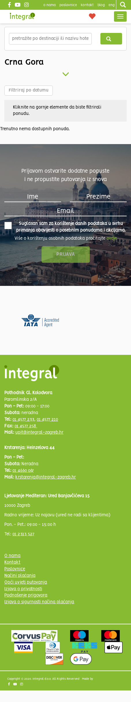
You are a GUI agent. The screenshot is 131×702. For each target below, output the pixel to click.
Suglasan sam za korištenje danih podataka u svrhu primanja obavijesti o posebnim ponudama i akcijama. (65, 227)
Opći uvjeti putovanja (25, 582)
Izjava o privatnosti (23, 589)
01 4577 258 (25, 426)
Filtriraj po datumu (28, 90)
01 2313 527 (23, 534)
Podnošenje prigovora (25, 595)
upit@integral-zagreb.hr (39, 433)
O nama (12, 556)
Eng (111, 5)
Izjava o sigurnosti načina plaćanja (39, 602)
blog (101, 5)
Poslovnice (14, 569)
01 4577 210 (47, 420)
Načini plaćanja (19, 576)
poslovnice (68, 5)
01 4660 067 (23, 471)
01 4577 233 (23, 420)
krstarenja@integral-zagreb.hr (45, 477)
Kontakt (87, 5)
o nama (49, 5)
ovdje (111, 239)
